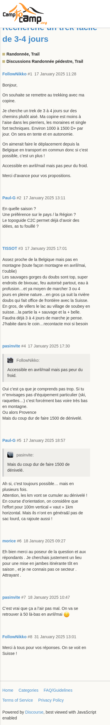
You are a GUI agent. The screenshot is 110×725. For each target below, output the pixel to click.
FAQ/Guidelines (58, 690)
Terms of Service (17, 700)
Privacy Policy (51, 700)
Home (7, 690)
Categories (28, 690)
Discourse (34, 712)
